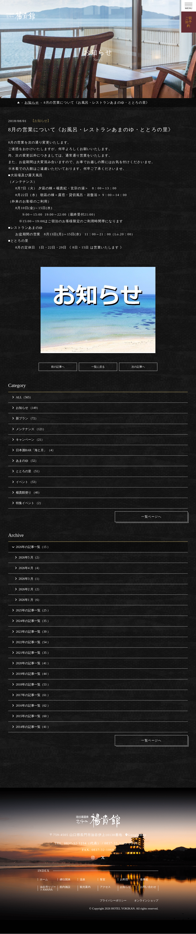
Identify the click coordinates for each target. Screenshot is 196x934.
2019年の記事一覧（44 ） (31, 674)
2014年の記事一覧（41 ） (31, 727)
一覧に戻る (98, 366)
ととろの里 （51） (26, 471)
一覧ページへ (159, 516)
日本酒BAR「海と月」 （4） (33, 450)
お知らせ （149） (26, 407)
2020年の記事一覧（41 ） (31, 663)
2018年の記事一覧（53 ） (31, 684)
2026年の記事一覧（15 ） (30, 547)
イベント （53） (25, 482)
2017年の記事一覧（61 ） (31, 695)
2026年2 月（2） (28, 589)
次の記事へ (138, 366)
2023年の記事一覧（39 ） (31, 631)
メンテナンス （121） (29, 429)
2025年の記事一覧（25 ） (31, 610)
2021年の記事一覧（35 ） (31, 652)
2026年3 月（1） (28, 579)
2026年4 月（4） (28, 568)
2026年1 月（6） (28, 600)
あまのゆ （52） (25, 460)
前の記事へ (58, 366)
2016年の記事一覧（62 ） (31, 705)
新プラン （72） (25, 418)
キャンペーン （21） (28, 439)
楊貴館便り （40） (26, 492)
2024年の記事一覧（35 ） (31, 621)
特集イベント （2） (27, 503)
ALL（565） (22, 397)
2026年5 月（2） (28, 557)
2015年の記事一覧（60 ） (31, 716)
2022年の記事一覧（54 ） (31, 642)
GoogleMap (137, 835)
